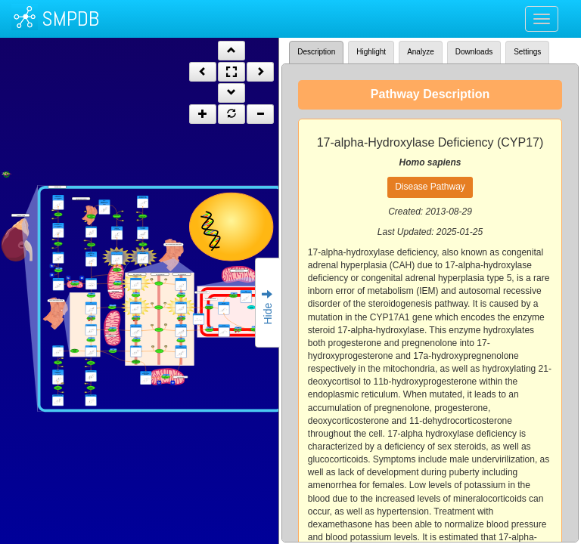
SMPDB (70, 18)
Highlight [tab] (371, 52)
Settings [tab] (527, 52)
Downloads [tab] (473, 52)
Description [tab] (316, 52)
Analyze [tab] (420, 52)
